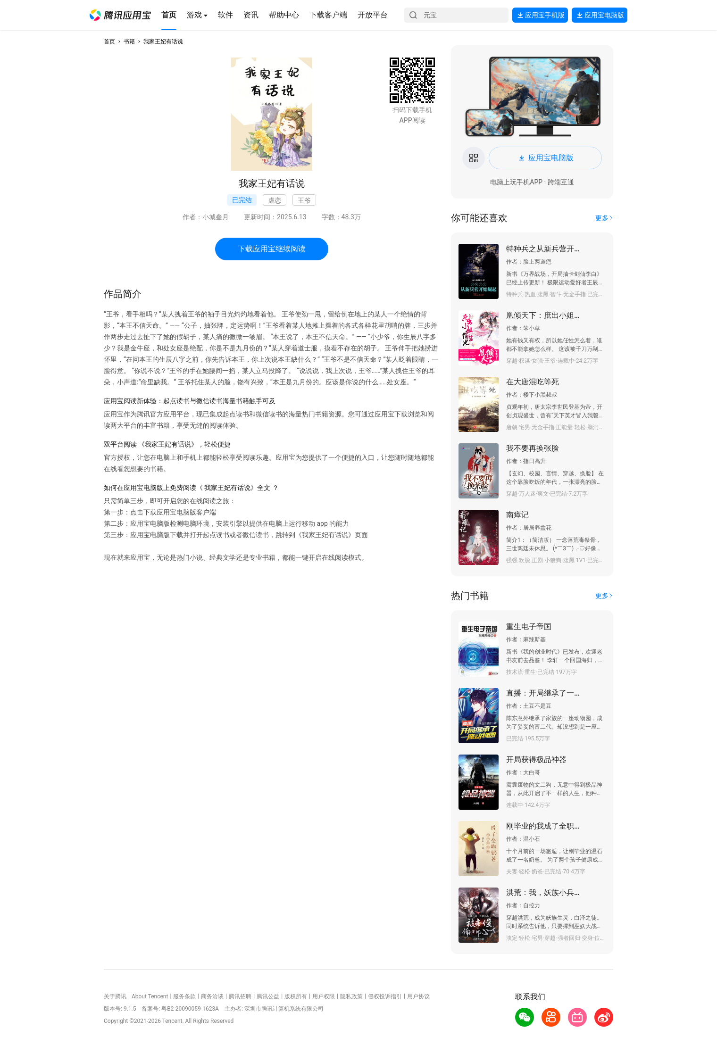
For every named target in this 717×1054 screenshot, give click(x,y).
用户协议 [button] (418, 996)
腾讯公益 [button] (268, 996)
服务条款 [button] (184, 996)
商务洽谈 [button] (212, 996)
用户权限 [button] (323, 996)
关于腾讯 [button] (115, 996)
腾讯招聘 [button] (240, 996)
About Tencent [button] (150, 996)
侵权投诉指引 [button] (385, 996)
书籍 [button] (129, 41)
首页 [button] (109, 41)
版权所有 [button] (295, 996)
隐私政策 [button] (351, 996)
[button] (120, 15)
